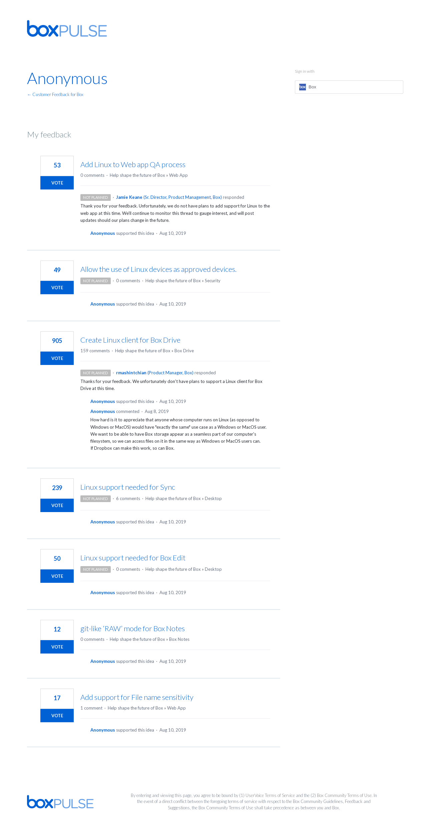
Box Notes (179, 639)
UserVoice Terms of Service (270, 795)
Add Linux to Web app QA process (132, 164)
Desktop (213, 498)
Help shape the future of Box (137, 175)
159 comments (95, 350)
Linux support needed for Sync (127, 486)
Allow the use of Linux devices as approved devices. (158, 269)
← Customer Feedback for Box (55, 94)
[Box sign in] (349, 87)
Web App (178, 175)
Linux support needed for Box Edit (132, 557)
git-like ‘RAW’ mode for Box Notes (132, 628)
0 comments (92, 175)
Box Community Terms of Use (344, 795)
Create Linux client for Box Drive (130, 339)
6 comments (128, 498)
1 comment (91, 708)
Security (212, 280)
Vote (57, 182)
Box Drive (184, 350)
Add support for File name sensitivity (136, 697)
